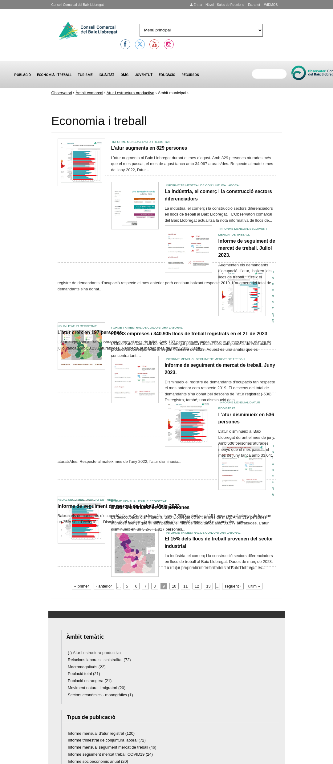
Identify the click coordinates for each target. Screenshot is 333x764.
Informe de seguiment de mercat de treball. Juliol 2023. (246, 248)
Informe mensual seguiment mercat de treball (206, 359)
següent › (233, 586)
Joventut (143, 75)
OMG (124, 75)
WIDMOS (270, 4)
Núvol (209, 4)
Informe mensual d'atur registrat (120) (101, 733)
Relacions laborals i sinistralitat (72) (99, 659)
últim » (254, 586)
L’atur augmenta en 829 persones (149, 148)
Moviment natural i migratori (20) (96, 687)
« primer (81, 586)
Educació (167, 75)
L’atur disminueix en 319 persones (150, 507)
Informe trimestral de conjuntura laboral (203, 185)
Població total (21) (84, 673)
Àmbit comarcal (89, 93)
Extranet (253, 4)
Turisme (85, 75)
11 (185, 586)
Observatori (61, 93)
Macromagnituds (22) (87, 667)
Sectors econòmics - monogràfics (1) (100, 695)
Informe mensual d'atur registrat (141, 142)
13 (208, 586)
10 (174, 586)
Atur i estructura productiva (130, 93)
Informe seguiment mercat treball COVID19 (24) (110, 754)
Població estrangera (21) (90, 680)
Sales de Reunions (230, 4)
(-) (70, 652)
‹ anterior (104, 586)
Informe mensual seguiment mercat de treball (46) (112, 747)
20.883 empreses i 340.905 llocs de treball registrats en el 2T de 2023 (189, 333)
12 (197, 586)
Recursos (190, 75)
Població (22, 75)
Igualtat (106, 75)
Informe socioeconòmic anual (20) (98, 761)
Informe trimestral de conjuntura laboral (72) (107, 740)
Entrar (196, 4)
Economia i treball (54, 75)
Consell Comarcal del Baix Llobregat (77, 4)
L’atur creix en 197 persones (90, 332)
